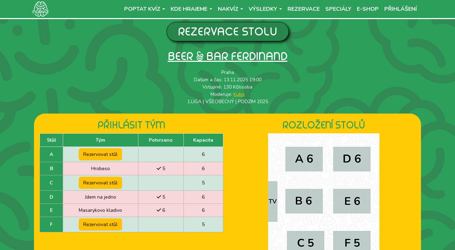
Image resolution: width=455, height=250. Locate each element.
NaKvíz (228, 9)
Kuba (238, 94)
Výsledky (263, 9)
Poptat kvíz (142, 9)
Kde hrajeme (189, 9)
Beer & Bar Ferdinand (227, 56)
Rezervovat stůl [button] (100, 154)
